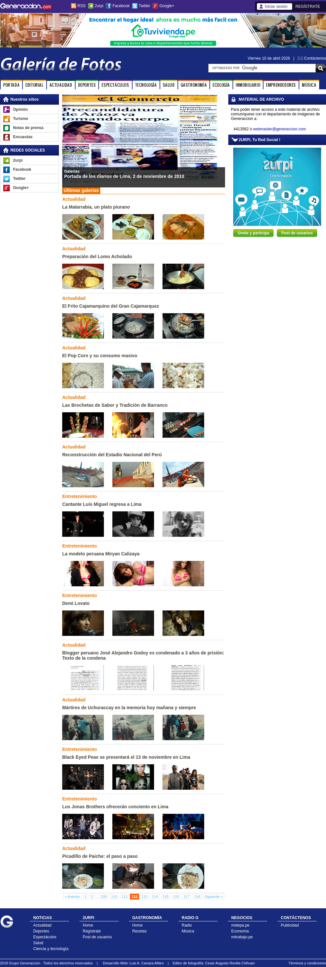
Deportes (41, 931)
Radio (187, 925)
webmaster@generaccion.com (279, 129)
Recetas (139, 931)
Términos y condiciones (307, 963)
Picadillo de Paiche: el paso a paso (100, 856)
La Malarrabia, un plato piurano (96, 207)
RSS (82, 6)
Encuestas (23, 137)
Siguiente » (214, 897)
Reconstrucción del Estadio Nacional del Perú (112, 454)
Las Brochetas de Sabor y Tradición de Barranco (115, 405)
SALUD (169, 85)
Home (88, 925)
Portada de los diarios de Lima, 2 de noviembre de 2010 (124, 176)
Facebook (121, 6)
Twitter (144, 6)
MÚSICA (309, 85)
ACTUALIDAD (61, 85)
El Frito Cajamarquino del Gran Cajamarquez (110, 306)
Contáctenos (315, 58)
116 (176, 897)
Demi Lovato (76, 603)
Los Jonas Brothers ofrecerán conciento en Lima (115, 806)
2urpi (99, 6)
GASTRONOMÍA (194, 85)
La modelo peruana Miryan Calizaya (100, 553)
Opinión (20, 109)
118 (197, 897)
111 (125, 897)
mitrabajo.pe (242, 937)
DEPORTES (87, 85)
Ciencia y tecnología (50, 948)
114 (155, 897)
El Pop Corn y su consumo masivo (99, 355)
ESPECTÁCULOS (115, 85)
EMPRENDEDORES (281, 85)
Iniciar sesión (276, 6)
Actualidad (42, 925)
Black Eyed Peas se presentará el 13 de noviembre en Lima (126, 757)
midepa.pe (240, 925)
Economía (240, 931)
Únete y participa (253, 233)
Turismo (20, 118)
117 (187, 897)
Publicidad (290, 925)
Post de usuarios (297, 233)
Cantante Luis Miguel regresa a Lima (102, 504)
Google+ (166, 6)
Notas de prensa (28, 127)
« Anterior (72, 897)
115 (165, 897)
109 (103, 897)
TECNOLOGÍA (146, 85)
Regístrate (92, 931)
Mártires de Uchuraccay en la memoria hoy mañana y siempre (129, 707)
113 (144, 897)
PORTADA (11, 85)
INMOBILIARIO (248, 85)
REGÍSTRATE (307, 6)
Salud (38, 943)
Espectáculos (44, 937)
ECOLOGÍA (221, 85)
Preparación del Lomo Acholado (97, 256)
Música (188, 931)
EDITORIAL (34, 85)
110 (114, 897)
